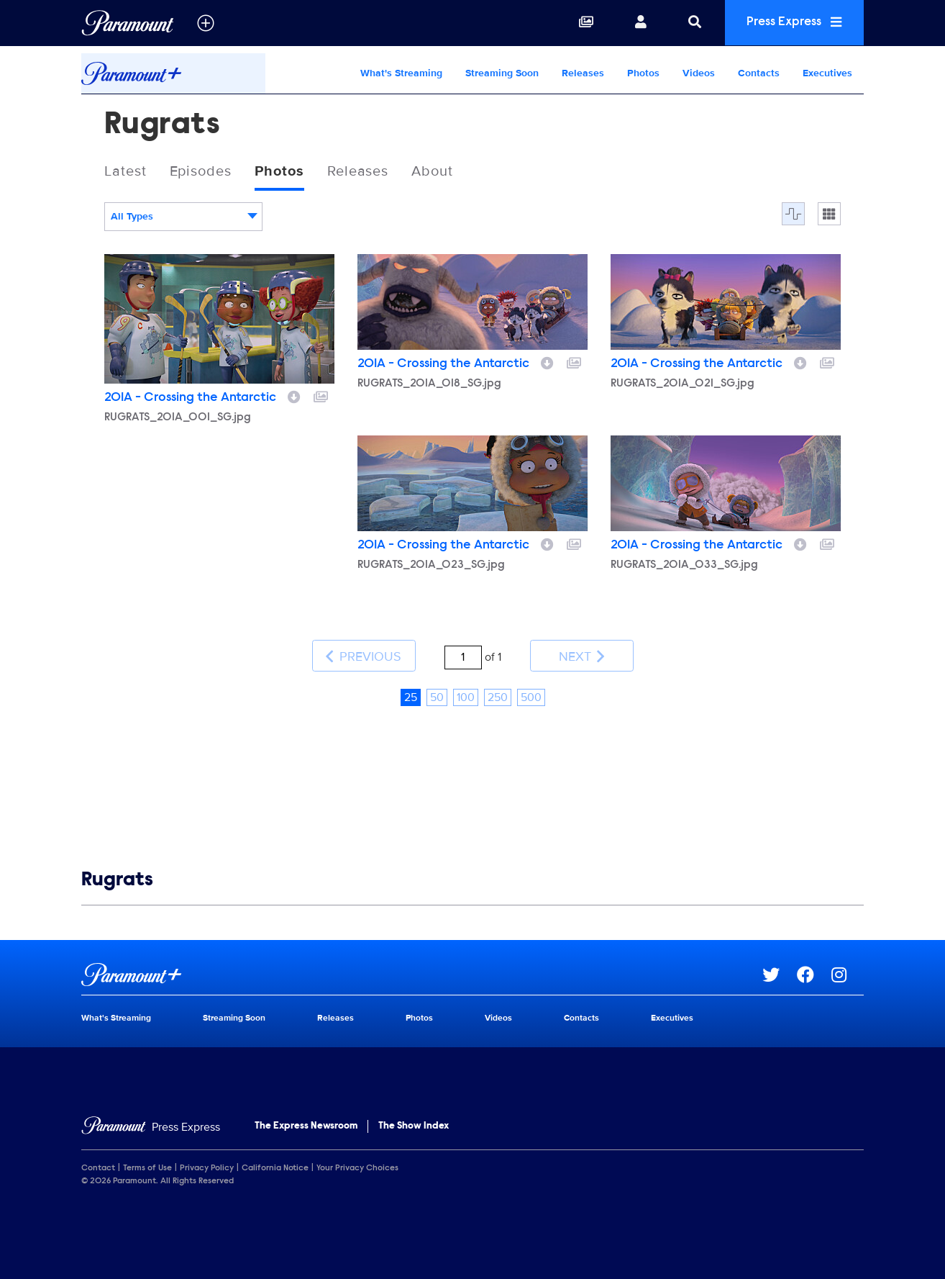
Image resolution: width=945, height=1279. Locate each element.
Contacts (759, 73)
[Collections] (581, 23)
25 (410, 695)
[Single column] (829, 214)
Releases (583, 73)
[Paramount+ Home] (173, 73)
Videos (698, 73)
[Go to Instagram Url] (847, 973)
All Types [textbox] (132, 217)
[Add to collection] (320, 395)
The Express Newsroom (306, 1124)
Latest (125, 172)
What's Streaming (401, 73)
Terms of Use (147, 1166)
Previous (363, 655)
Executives (827, 73)
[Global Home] (127, 23)
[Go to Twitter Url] (779, 973)
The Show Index (413, 1124)
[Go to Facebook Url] (814, 973)
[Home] (150, 1125)
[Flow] (793, 214)
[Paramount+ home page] (421, 973)
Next (581, 655)
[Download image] (294, 395)
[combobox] (183, 217)
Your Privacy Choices (357, 1166)
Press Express (792, 23)
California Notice (275, 1166)
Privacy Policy (207, 1166)
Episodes (201, 172)
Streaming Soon (502, 73)
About (434, 172)
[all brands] (205, 23)
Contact (98, 1166)
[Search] (689, 23)
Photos (643, 73)
